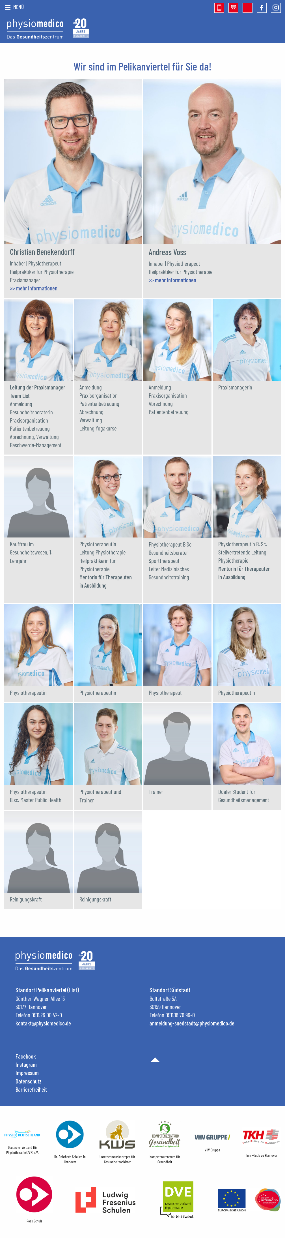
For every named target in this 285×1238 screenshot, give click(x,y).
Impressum (27, 1072)
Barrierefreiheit (31, 1089)
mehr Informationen (36, 288)
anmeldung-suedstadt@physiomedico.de (192, 1023)
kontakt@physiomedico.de (43, 1023)
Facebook (26, 1056)
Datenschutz (29, 1081)
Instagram (26, 1064)
